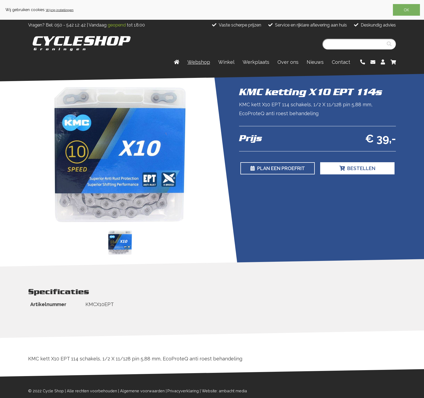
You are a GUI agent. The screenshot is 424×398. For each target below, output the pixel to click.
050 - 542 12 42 (70, 25)
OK (406, 10)
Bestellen (357, 168)
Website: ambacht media (224, 391)
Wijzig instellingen (60, 10)
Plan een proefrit (277, 168)
